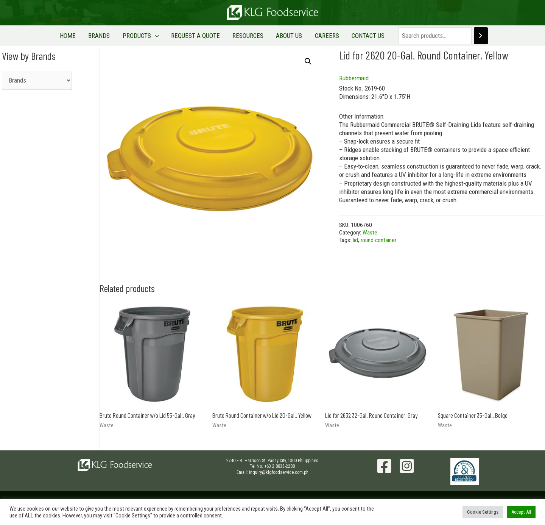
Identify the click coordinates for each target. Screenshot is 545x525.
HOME (85, 35)
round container (378, 240)
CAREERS (314, 35)
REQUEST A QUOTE (198, 35)
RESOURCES (245, 35)
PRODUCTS (144, 35)
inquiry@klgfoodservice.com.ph (278, 472)
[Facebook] (384, 466)
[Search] (461, 35)
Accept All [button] (521, 512)
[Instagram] (407, 466)
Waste (370, 232)
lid (355, 240)
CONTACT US (350, 35)
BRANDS (112, 35)
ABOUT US (282, 35)
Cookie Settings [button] (482, 512)
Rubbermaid (354, 78)
